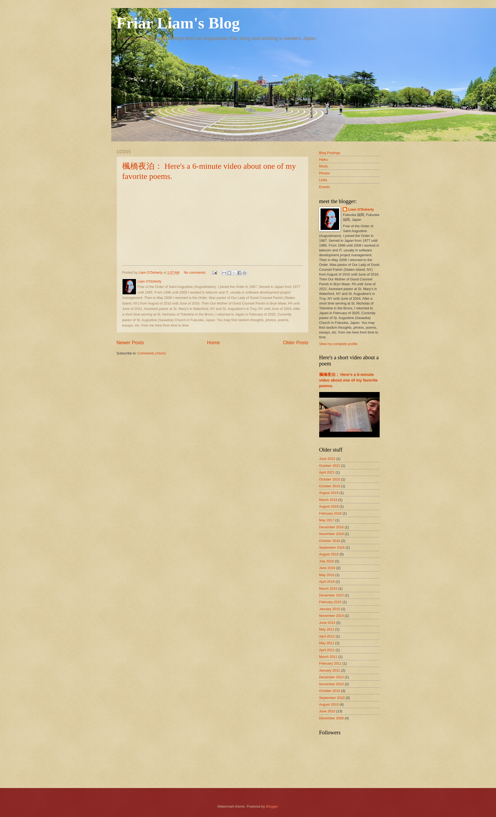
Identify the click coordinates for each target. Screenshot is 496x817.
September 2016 (332, 547)
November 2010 (331, 684)
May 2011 (327, 643)
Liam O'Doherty (361, 209)
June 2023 (327, 459)
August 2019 (329, 493)
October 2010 (329, 691)
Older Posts (295, 342)
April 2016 (327, 582)
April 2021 (327, 472)
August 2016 (329, 554)
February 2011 (330, 663)
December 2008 (331, 718)
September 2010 (332, 698)
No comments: (195, 272)
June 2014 (327, 623)
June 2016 (327, 568)
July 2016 (326, 561)
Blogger (272, 806)
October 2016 (329, 541)
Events (324, 187)
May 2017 (327, 520)
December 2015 (331, 595)
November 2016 (331, 534)
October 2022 (329, 466)
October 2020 (329, 479)
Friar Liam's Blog (178, 23)
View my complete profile (338, 344)
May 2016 (327, 575)
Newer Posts (130, 342)
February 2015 (330, 602)
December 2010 (331, 677)
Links (323, 180)
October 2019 (329, 486)
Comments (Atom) (152, 353)
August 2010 (329, 704)
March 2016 (328, 589)
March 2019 (328, 500)
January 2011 (329, 670)
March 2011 (328, 657)
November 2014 (331, 616)
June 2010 (327, 711)
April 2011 (327, 650)
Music (323, 166)
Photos (324, 173)
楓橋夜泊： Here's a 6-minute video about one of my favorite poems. (348, 380)
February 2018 (330, 513)
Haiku (323, 159)
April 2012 (327, 636)
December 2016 (331, 527)
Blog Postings (329, 153)
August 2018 (329, 506)
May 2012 (327, 629)
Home (213, 342)
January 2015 (329, 609)
